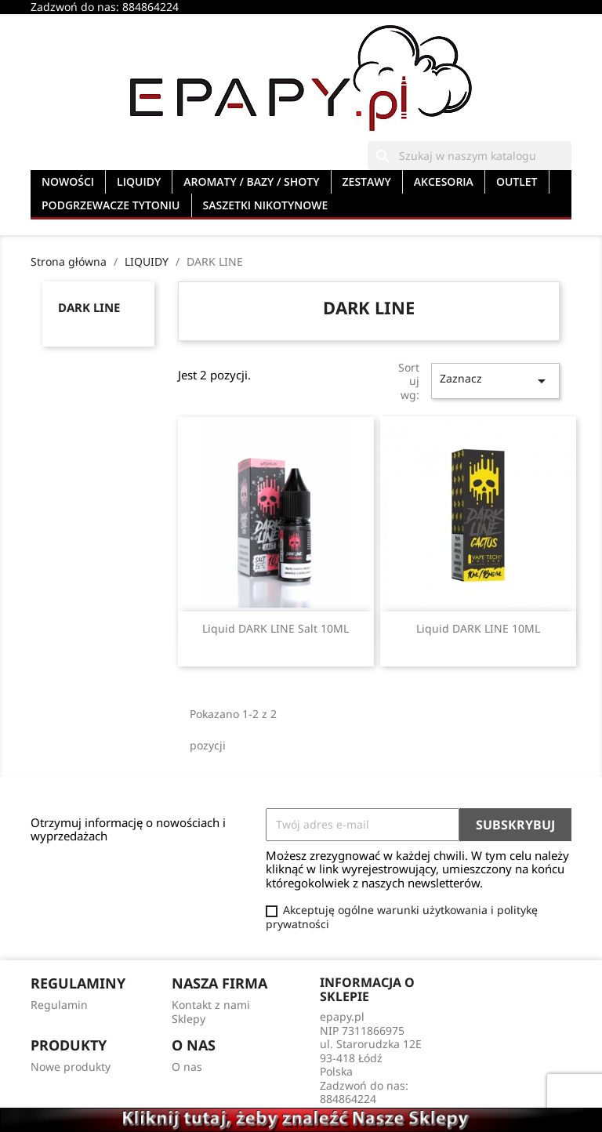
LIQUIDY (139, 181)
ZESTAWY (367, 181)
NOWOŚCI (68, 181)
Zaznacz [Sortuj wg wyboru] (495, 380)
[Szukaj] (469, 156)
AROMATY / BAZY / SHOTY (251, 181)
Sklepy (188, 1018)
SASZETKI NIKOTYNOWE (265, 205)
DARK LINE (89, 307)
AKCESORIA (443, 181)
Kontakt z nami (211, 1004)
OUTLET (517, 181)
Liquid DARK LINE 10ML (478, 628)
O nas (187, 1066)
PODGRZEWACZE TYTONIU (111, 205)
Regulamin (59, 1004)
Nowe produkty (71, 1066)
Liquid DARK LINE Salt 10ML (275, 628)
